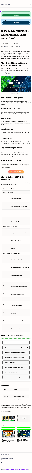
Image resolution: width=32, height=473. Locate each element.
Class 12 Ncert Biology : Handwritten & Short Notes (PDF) (22, 440)
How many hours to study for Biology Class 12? (15, 367)
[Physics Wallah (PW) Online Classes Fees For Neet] (24, 418)
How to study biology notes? (11, 372)
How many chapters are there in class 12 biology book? (16, 347)
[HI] (3, 1)
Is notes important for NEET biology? (13, 377)
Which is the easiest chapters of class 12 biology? (15, 352)
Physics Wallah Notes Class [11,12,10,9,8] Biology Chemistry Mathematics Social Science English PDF (6, 4)
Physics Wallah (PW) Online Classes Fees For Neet (22, 424)
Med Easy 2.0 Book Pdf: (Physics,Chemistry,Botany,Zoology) (8, 425)
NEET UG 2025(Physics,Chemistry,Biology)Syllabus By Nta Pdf (8, 440)
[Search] (28, 4)
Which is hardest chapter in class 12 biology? (14, 357)
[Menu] (30, 4)
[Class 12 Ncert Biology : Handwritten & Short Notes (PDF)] (24, 433)
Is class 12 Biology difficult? (11, 362)
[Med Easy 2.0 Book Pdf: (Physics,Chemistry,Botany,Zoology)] (8, 418)
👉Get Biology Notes (16, 171)
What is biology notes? (10, 342)
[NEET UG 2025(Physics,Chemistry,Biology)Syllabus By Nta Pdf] (8, 433)
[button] (6, 46)
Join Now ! (16, 15)
